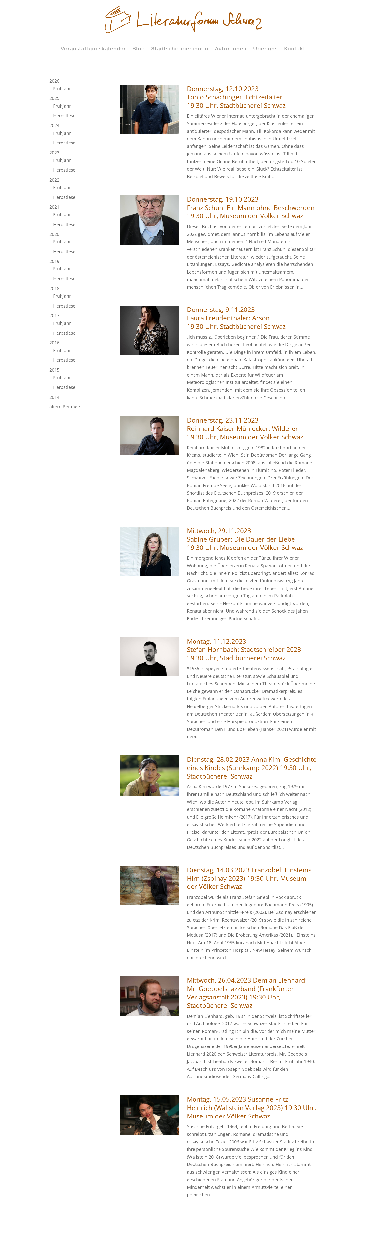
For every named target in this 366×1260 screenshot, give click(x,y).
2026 (54, 81)
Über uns (265, 49)
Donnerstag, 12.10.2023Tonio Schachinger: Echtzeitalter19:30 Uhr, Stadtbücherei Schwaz (236, 97)
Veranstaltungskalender (93, 49)
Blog (138, 49)
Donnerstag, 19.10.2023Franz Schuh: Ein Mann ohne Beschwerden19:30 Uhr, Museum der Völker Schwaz (251, 207)
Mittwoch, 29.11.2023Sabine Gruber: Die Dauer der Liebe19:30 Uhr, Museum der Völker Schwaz (245, 539)
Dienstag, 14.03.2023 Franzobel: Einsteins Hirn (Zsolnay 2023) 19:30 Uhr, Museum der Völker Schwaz (249, 878)
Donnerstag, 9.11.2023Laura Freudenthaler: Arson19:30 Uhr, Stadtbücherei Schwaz (236, 318)
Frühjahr (62, 89)
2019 (54, 261)
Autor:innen (231, 49)
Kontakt (294, 49)
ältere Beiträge (64, 407)
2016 (54, 343)
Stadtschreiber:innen (179, 49)
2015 (54, 370)
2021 (54, 207)
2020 (54, 234)
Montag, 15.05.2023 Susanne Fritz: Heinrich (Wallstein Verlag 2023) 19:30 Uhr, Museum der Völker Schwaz (251, 1107)
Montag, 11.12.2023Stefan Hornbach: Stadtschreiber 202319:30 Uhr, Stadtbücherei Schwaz (244, 650)
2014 (54, 397)
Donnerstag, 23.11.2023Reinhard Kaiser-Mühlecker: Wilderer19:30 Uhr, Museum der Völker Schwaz (245, 428)
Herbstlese (64, 116)
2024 (54, 125)
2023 (54, 153)
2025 (54, 98)
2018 (54, 288)
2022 (54, 180)
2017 (54, 315)
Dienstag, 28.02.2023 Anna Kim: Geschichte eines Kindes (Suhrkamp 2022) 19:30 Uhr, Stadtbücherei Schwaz (252, 768)
